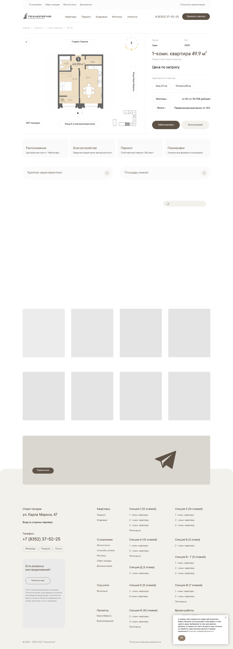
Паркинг (101, 515)
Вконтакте (102, 591)
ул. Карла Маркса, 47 (40, 515)
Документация (104, 566)
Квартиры (103, 509)
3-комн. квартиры (138, 596)
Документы (86, 5)
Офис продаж (52, 5)
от (190, 99)
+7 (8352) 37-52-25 (41, 539)
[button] (196, 16)
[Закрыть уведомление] (225, 617)
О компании (35, 5)
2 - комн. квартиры (139, 520)
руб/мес (206, 99)
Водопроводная (105, 621)
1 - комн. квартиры (184, 515)
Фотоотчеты (69, 5)
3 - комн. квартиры (139, 525)
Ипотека (101, 556)
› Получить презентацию (192, 5)
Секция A (38, 28)
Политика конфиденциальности (145, 642)
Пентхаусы (135, 530)
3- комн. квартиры (138, 622)
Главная (26, 28)
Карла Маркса (104, 616)
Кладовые (102, 520)
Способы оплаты (106, 550)
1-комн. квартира (54, 28)
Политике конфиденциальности (201, 632)
